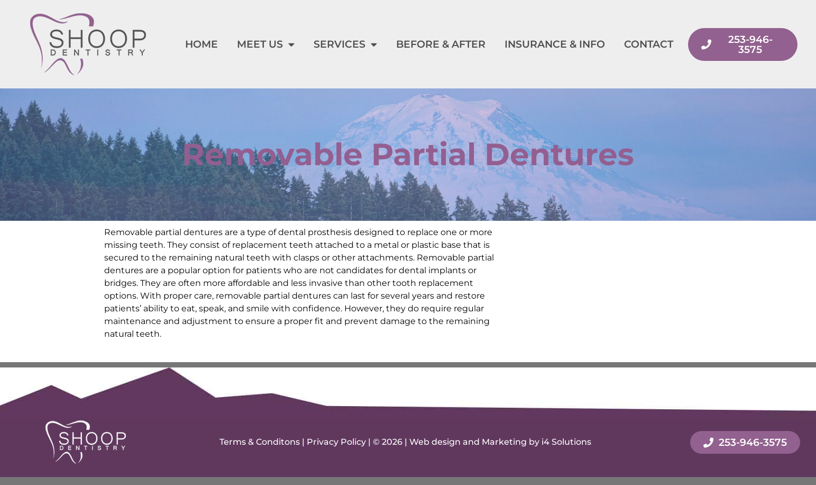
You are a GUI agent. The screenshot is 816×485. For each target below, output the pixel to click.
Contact (648, 44)
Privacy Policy (336, 442)
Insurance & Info (555, 44)
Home (201, 44)
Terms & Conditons (259, 442)
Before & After (440, 44)
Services (345, 44)
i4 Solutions (566, 442)
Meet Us (266, 44)
